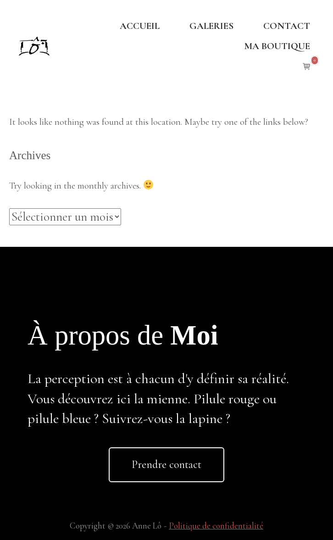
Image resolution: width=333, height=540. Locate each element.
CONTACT (286, 26)
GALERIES (211, 26)
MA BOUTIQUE (277, 46)
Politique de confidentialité (216, 526)
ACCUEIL (140, 26)
